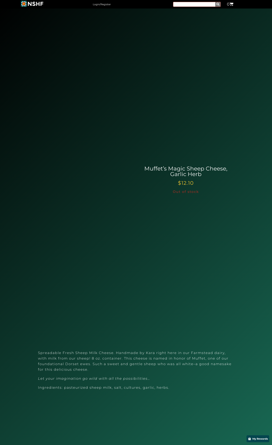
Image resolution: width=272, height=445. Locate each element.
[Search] (217, 4)
